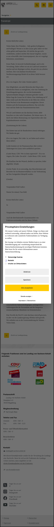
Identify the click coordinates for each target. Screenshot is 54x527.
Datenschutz (31, 301)
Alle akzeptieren (27, 288)
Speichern (27, 280)
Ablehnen (27, 272)
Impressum (22, 301)
